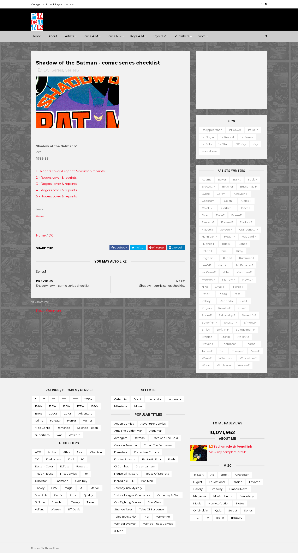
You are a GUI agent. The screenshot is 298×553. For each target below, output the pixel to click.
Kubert (226, 258)
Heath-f (228, 236)
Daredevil (120, 452)
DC (48, 70)
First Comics (68, 473)
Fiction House (44, 473)
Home (36, 36)
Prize (73, 495)
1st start (222, 144)
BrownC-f (207, 186)
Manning (222, 265)
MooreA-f (207, 279)
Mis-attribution (223, 496)
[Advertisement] (230, 80)
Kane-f (223, 250)
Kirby (238, 250)
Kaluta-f (206, 250)
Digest (197, 482)
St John (40, 502)
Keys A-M (137, 36)
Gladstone (61, 480)
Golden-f (225, 229)
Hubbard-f (248, 236)
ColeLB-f (207, 208)
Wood (205, 365)
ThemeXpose (53, 547)
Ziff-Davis (73, 509)
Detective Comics (146, 452)
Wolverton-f (247, 358)
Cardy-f (220, 193)
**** (64, 399)
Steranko (242, 336)
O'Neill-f (219, 286)
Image (68, 488)
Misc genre (42, 427)
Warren (56, 509)
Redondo (225, 300)
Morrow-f (227, 279)
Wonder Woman (125, 523)
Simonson (249, 322)
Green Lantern (145, 466)
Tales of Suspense (151, 509)
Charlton (96, 452)
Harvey (39, 488)
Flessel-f (226, 222)
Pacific (58, 495)
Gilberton (41, 480)
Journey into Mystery (128, 488)
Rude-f (205, 315)
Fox (85, 473)
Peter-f (206, 293)
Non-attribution (218, 503)
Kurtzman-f (246, 258)
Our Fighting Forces (127, 502)
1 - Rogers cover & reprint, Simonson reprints (71, 171)
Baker (221, 179)
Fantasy (55, 420)
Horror (71, 420)
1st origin (207, 137)
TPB (196, 517)
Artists (69, 36)
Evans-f (235, 215)
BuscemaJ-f (247, 186)
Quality (88, 495)
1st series (245, 137)
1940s (38, 406)
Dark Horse (53, 459)
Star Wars (154, 502)
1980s (94, 406)
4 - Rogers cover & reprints (57, 190)
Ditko (204, 215)
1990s (38, 413)
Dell (71, 459)
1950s (52, 406)
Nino (204, 286)
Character (242, 474)
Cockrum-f (208, 200)
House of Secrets (157, 473)
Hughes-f (207, 243)
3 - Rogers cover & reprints (57, 184)
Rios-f (242, 300)
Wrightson (223, 365)
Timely (75, 502)
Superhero (42, 434)
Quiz (218, 510)
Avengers (120, 438)
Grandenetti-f (247, 229)
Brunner (226, 186)
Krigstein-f (208, 258)
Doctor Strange (124, 459)
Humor (87, 420)
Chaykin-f (239, 193)
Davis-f (245, 208)
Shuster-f (229, 322)
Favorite (254, 482)
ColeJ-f (245, 200)
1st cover (234, 129)
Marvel (95, 488)
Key (254, 144)
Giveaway (215, 489)
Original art (200, 510)
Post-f (237, 293)
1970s (80, 406)
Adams (205, 179)
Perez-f (237, 286)
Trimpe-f (237, 351)
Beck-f (251, 179)
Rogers (205, 308)
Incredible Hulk (124, 480)
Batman (41, 216)
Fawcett (82, 466)
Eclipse (65, 466)
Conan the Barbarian (158, 445)
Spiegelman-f (244, 329)
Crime (39, 420)
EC (82, 459)
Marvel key (208, 151)
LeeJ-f (205, 265)
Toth (221, 351)
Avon (80, 452)
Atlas (66, 452)
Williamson (224, 358)
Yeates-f (242, 365)
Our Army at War (168, 495)
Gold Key (81, 480)
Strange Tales (123, 509)
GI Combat (121, 466)
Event (137, 399)
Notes (240, 503)
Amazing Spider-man (128, 430)
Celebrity (120, 399)
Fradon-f (245, 222)
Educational (217, 482)
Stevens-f (207, 343)
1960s (66, 406)
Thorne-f (251, 343)
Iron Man (147, 480)
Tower (91, 502)
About (52, 36)
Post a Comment (49, 311)
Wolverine (163, 516)
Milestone (120, 406)
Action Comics (124, 423)
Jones (242, 243)
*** (53, 399)
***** (75, 399)
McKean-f (207, 272)
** (44, 399)
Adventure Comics (153, 423)
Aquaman (155, 430)
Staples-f (207, 336)
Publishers (181, 36)
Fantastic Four (151, 459)
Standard (58, 502)
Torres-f (206, 351)
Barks (235, 179)
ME (81, 488)
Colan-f (228, 200)
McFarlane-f (243, 265)
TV (207, 517)
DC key (239, 144)
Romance (63, 427)
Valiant (39, 509)
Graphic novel (238, 489)
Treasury (236, 517)
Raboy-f (206, 300)
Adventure (85, 413)
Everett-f (207, 222)
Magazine (200, 496)
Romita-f (223, 308)
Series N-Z (114, 36)
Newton (246, 279)
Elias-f (219, 215)
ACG (38, 452)
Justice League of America (132, 495)
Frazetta (206, 229)
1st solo (205, 144)
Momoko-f (242, 272)
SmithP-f (221, 329)
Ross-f (240, 308)
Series (58, 70)
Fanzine (237, 482)
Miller (224, 272)
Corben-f (226, 208)
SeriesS (73, 70)
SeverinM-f (208, 322)
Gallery (198, 489)
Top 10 (220, 517)
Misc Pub (41, 495)
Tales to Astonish (125, 516)
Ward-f (205, 358)
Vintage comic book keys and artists (53, 4)
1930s (88, 399)
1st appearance (211, 129)
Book (224, 474)
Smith (204, 329)
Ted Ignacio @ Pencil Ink (232, 446)
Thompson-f (229, 343)
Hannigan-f (208, 236)
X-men (118, 531)
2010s (67, 413)
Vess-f (254, 351)
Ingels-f (225, 243)
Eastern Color (44, 466)
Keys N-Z (159, 36)
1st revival (226, 137)
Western (74, 434)
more (202, 36)
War (59, 434)
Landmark (174, 399)
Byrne (205, 193)
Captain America (125, 445)
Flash (171, 459)
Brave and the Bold (164, 438)
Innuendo (154, 399)
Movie (138, 406)
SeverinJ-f (248, 315)
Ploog (222, 293)
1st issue (252, 129)
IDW (54, 488)
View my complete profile (228, 452)
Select (232, 510)
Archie (52, 452)
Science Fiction (87, 427)
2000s (53, 413)
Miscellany (247, 496)
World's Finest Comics (158, 523)
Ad (212, 474)
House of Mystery (126, 473)
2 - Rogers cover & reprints (57, 177)
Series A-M (90, 36)
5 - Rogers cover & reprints (57, 196)
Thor (146, 516)
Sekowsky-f (225, 315)
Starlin (224, 336)
